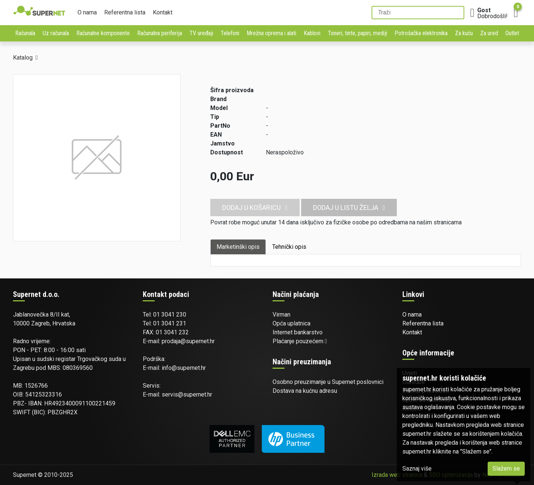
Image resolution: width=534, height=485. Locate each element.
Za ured (489, 33)
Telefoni (230, 33)
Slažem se (506, 468)
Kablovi (312, 33)
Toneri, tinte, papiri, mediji (357, 33)
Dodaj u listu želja (349, 207)
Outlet (512, 33)
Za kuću (464, 33)
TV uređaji (201, 33)
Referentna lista (124, 12)
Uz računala (56, 33)
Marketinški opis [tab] (238, 246)
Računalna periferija (159, 33)
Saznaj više (417, 468)
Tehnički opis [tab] (289, 246)
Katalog (23, 57)
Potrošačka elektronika (421, 33)
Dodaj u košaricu (255, 207)
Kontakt (162, 12)
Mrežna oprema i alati (271, 33)
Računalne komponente (103, 33)
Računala (25, 33)
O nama (87, 12)
